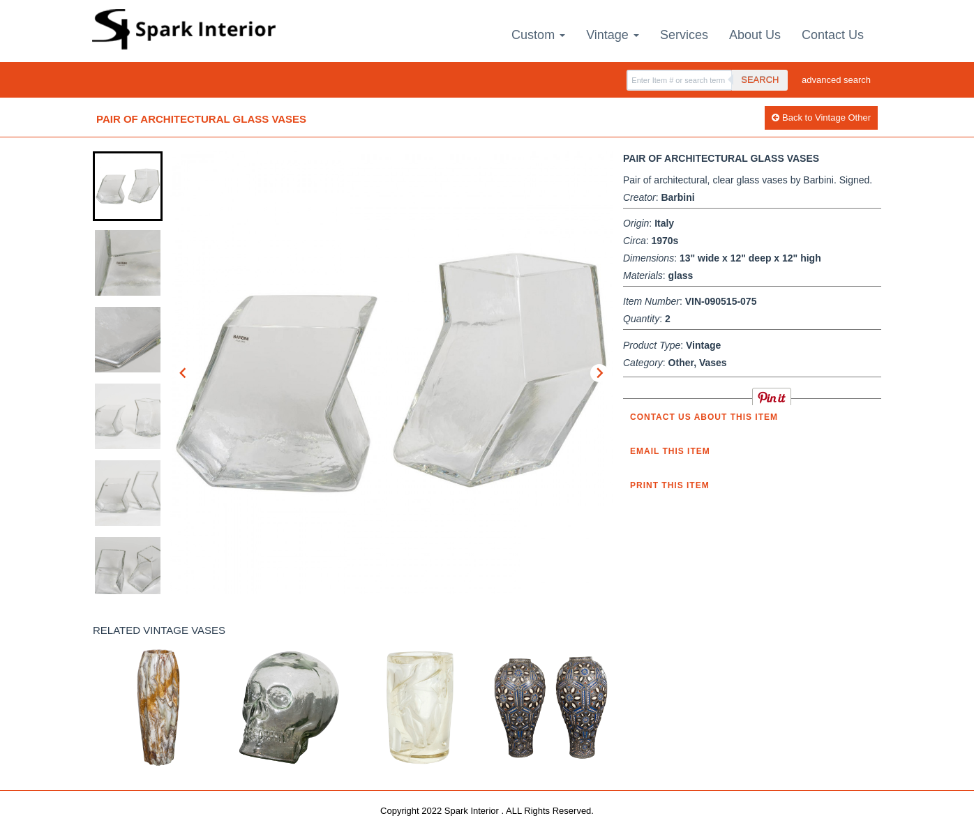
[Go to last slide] (183, 373)
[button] (128, 186)
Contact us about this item (704, 417)
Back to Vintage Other (821, 117)
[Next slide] (599, 373)
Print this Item (670, 485)
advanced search (836, 80)
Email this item (670, 451)
